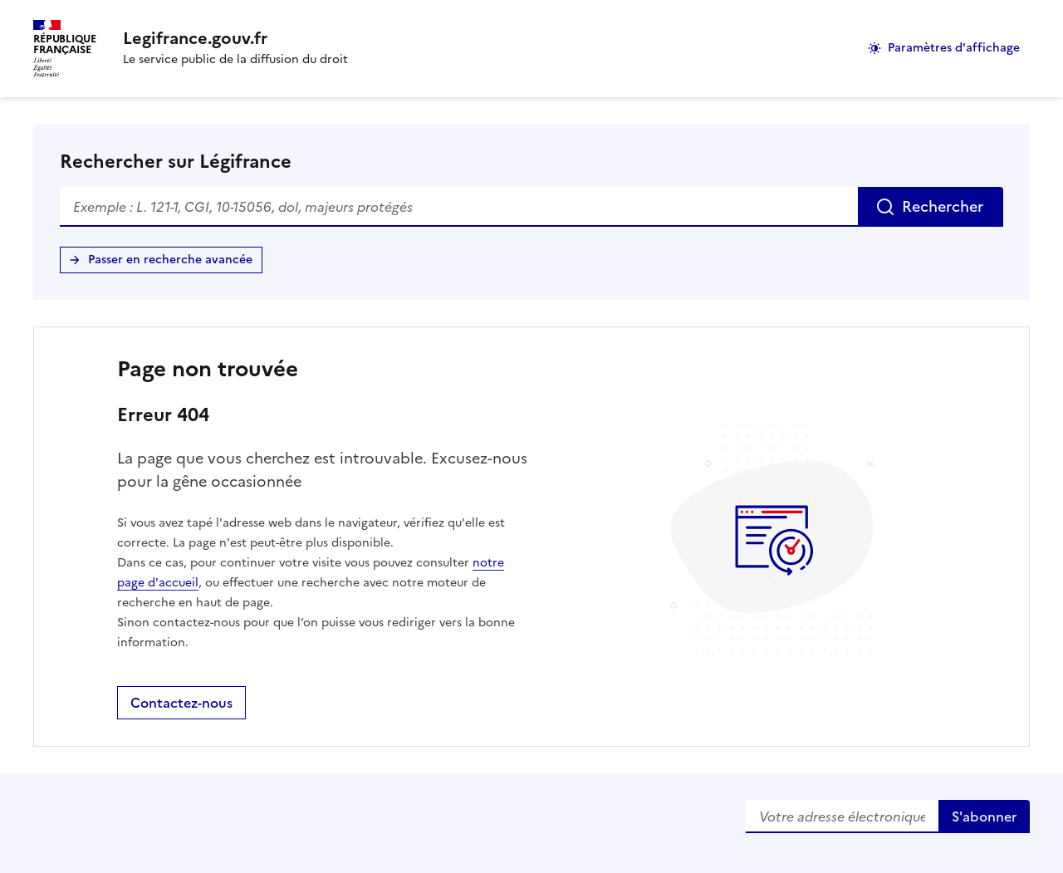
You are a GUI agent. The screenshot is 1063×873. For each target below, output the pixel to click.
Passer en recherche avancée (170, 259)
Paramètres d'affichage (954, 47)
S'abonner (984, 816)
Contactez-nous (181, 703)
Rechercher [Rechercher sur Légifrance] (942, 206)
